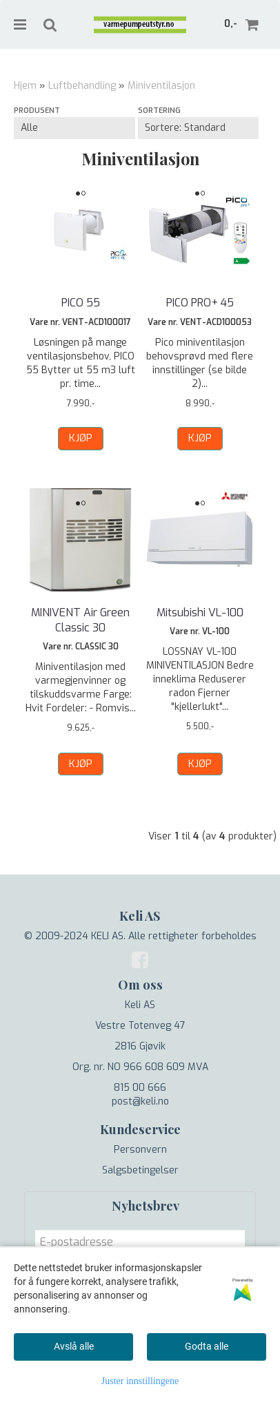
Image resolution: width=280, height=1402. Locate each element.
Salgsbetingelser (140, 1170)
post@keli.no (140, 1101)
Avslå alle (74, 1346)
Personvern (140, 1149)
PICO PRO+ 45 (200, 302)
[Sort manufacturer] (74, 128)
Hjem (25, 85)
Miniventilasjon (161, 85)
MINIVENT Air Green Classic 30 (80, 620)
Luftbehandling (82, 85)
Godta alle (206, 1346)
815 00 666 (140, 1087)
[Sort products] (198, 128)
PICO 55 (80, 302)
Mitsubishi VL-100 (200, 612)
